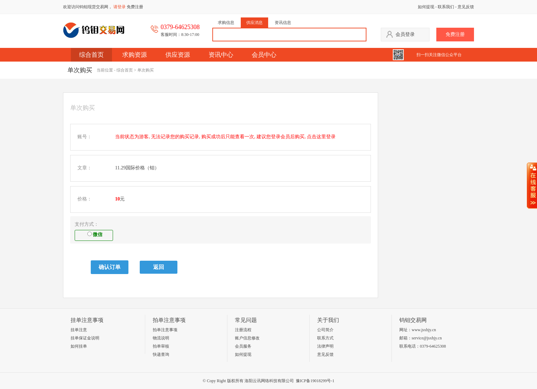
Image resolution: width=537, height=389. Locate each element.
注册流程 (243, 329)
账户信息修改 (247, 338)
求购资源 (134, 54)
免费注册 (135, 6)
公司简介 (325, 329)
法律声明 (325, 346)
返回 (158, 267)
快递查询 (161, 354)
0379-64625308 (433, 346)
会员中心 (264, 54)
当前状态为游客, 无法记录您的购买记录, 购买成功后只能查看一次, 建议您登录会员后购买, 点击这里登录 (225, 136)
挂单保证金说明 (85, 338)
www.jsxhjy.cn (424, 329)
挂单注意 (79, 329)
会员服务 (243, 346)
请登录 (119, 6)
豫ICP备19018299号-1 (315, 380)
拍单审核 (161, 346)
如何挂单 (79, 346)
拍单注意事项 (165, 329)
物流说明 (161, 338)
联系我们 (446, 6)
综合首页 (91, 54)
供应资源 (177, 54)
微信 (94, 234)
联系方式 (325, 338)
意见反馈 (466, 6)
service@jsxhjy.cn (427, 338)
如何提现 (426, 6)
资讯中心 (221, 54)
